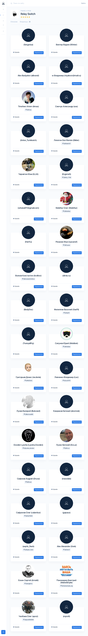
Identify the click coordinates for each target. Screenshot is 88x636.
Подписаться (39, 52)
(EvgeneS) (66, 174)
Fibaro (23, 11)
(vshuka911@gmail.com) (28, 208)
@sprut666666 (28, 619)
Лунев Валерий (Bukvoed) (28, 411)
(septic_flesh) (28, 546)
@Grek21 (66, 549)
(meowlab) (66, 478)
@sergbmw (28, 583)
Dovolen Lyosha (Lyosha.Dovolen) (28, 445)
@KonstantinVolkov (28, 279)
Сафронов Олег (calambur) (28, 512)
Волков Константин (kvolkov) (28, 275)
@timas (28, 110)
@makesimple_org (66, 586)
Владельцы (25, 22)
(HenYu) (28, 242)
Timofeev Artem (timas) (28, 106)
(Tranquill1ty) (28, 343)
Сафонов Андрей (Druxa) (28, 478)
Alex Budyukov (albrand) (28, 75)
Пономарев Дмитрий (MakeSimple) (66, 581)
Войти (83, 3)
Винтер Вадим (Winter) (66, 44)
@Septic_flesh (28, 549)
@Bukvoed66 (28, 414)
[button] (3, 31)
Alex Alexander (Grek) (66, 546)
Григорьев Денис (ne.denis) (28, 377)
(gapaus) (66, 512)
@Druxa (28, 482)
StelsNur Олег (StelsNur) (66, 208)
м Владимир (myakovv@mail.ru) (66, 75)
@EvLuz (66, 448)
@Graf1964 (28, 516)
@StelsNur (66, 211)
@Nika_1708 (66, 177)
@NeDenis (28, 380)
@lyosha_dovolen (28, 448)
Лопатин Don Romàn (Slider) (66, 140)
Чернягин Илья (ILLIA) (28, 174)
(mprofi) (66, 616)
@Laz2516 (66, 380)
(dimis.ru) (66, 275)
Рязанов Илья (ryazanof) (66, 242)
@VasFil (66, 313)
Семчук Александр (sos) (66, 106)
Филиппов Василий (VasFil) (66, 309)
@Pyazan (66, 245)
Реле (29, 11)
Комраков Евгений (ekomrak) (66, 411)
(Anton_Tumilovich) (28, 140)
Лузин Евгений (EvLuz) (66, 445)
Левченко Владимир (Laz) (66, 377)
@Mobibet (66, 346)
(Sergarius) (28, 44)
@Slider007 (66, 143)
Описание (14, 22)
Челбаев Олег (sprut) (28, 616)
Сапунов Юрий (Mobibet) (66, 343)
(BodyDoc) (28, 309)
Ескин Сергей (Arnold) (28, 580)
